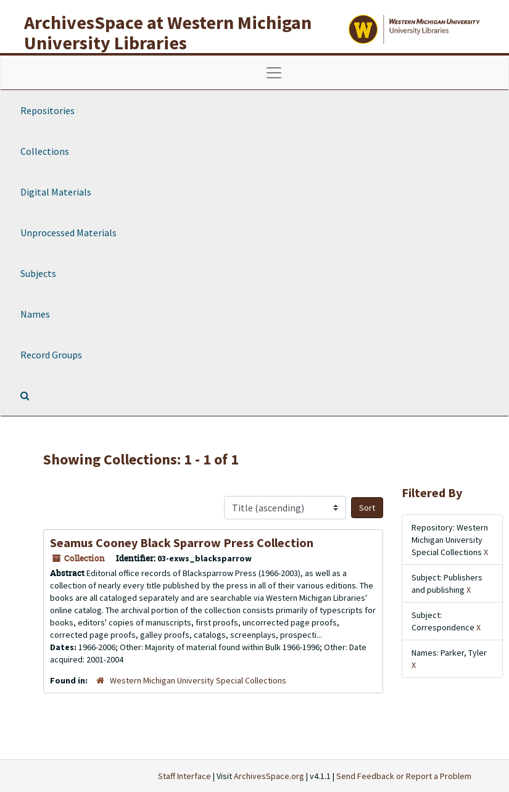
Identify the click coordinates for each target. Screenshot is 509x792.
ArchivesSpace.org (269, 776)
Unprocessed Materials (68, 232)
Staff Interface (184, 776)
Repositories (47, 110)
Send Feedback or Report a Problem (403, 776)
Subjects (38, 273)
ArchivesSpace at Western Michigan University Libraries (168, 32)
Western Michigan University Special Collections (198, 680)
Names (35, 314)
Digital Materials (55, 192)
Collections (44, 151)
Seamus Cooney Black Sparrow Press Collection (181, 542)
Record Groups (51, 355)
